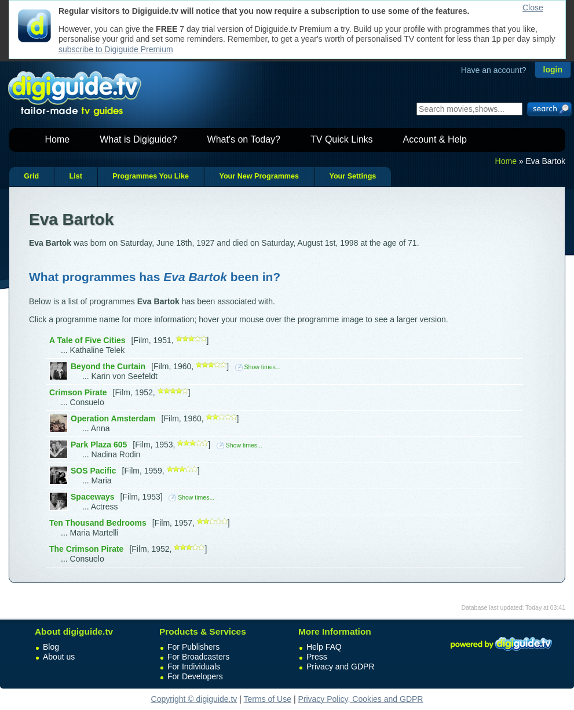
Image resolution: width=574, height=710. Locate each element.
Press (316, 656)
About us (59, 656)
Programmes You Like (150, 176)
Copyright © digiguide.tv (194, 699)
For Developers (195, 676)
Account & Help (435, 139)
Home (57, 139)
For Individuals (193, 666)
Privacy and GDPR (340, 666)
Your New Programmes (259, 176)
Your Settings (352, 176)
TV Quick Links (341, 139)
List (75, 176)
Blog (51, 646)
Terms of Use (267, 699)
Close (532, 7)
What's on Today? (243, 139)
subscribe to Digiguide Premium (116, 49)
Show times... (258, 366)
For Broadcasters (198, 656)
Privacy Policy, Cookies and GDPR (360, 699)
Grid (31, 176)
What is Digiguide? (138, 139)
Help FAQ (324, 646)
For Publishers (193, 646)
